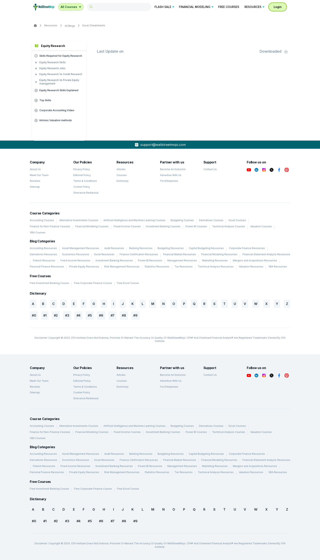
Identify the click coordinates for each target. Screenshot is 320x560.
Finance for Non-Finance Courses (50, 226)
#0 (34, 315)
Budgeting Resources (171, 248)
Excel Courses (237, 220)
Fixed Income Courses (127, 226)
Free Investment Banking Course (49, 283)
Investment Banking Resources (114, 260)
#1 (44, 315)
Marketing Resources (215, 260)
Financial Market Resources (179, 254)
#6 (101, 315)
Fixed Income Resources (75, 260)
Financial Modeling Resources (219, 254)
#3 (67, 315)
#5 (90, 315)
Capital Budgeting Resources (206, 248)
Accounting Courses (42, 220)
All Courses (71, 7)
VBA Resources (277, 266)
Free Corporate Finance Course (93, 283)
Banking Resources (140, 248)
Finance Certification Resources (139, 254)
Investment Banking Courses (163, 226)
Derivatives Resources (43, 254)
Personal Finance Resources (47, 266)
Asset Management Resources (80, 248)
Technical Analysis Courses (228, 226)
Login (278, 7)
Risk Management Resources (122, 266)
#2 (56, 315)
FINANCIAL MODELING (196, 7)
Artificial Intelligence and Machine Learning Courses (134, 220)
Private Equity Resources (84, 266)
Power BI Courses (196, 226)
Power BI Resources (150, 260)
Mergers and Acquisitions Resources (255, 260)
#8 (124, 315)
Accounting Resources (43, 248)
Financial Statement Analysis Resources (266, 254)
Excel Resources (104, 254)
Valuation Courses (261, 226)
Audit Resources (114, 248)
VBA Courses (38, 232)
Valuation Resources (251, 266)
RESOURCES (254, 7)
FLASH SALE (164, 7)
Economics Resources (75, 254)
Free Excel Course (128, 283)
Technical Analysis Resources (216, 266)
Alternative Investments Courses (78, 220)
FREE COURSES (228, 7)
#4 (78, 315)
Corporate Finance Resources (247, 248)
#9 (135, 315)
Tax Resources (183, 266)
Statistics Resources (157, 266)
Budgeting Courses (182, 220)
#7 (112, 315)
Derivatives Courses (211, 220)
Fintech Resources (44, 260)
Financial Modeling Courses (92, 226)
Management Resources (182, 260)
